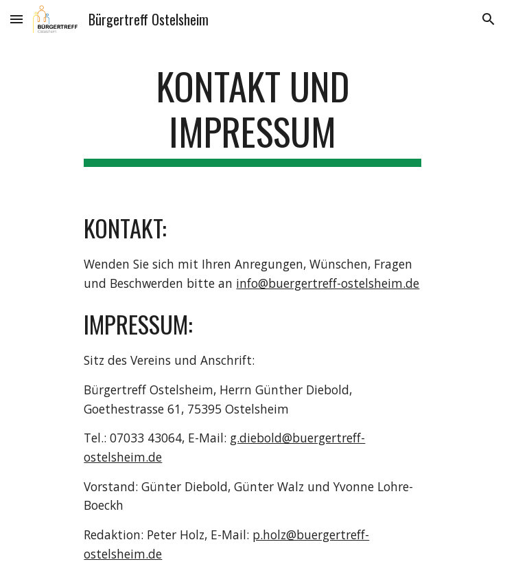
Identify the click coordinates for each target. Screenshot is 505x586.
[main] (252, 115)
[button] (16, 19)
